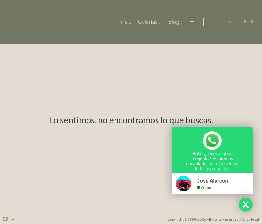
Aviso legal (250, 219)
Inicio (125, 22)
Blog (173, 22)
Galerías (147, 22)
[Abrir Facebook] (216, 22)
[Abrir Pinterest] (252, 22)
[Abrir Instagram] (224, 22)
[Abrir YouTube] (238, 22)
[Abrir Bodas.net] (231, 22)
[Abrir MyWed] (245, 22)
